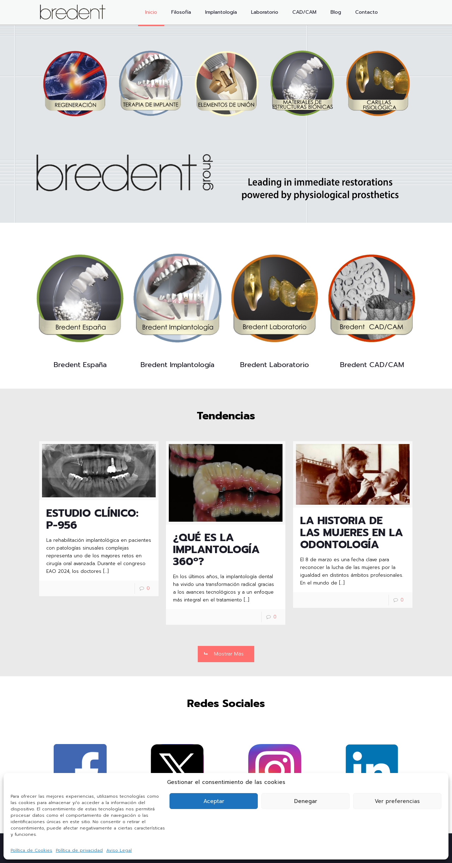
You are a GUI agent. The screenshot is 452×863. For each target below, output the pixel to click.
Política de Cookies (31, 850)
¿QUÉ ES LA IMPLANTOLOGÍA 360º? (216, 549)
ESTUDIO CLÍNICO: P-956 (92, 519)
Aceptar (213, 801)
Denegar (305, 801)
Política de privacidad (79, 850)
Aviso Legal (119, 850)
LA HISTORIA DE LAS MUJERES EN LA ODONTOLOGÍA (351, 533)
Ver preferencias (397, 801)
